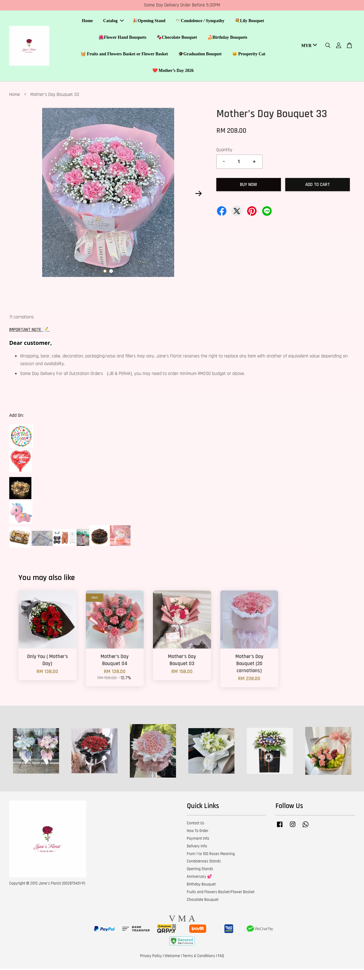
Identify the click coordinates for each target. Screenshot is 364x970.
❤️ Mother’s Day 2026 (173, 71)
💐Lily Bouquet (249, 21)
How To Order (197, 832)
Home (87, 21)
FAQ (221, 957)
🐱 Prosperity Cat (249, 54)
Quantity (224, 151)
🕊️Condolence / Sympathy (200, 21)
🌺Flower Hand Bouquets (122, 38)
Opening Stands (200, 870)
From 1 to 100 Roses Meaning (211, 855)
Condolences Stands (204, 862)
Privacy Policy (151, 957)
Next (198, 195)
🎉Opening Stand (148, 21)
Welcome (172, 957)
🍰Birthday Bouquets (227, 38)
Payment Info (198, 839)
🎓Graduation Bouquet (200, 54)
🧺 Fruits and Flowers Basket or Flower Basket (124, 54)
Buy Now (248, 186)
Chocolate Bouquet (202, 900)
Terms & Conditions (199, 957)
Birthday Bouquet (201, 885)
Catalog (113, 21)
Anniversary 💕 (199, 878)
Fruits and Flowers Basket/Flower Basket (220, 893)
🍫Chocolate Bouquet (177, 38)
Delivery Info (197, 847)
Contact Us (195, 824)
